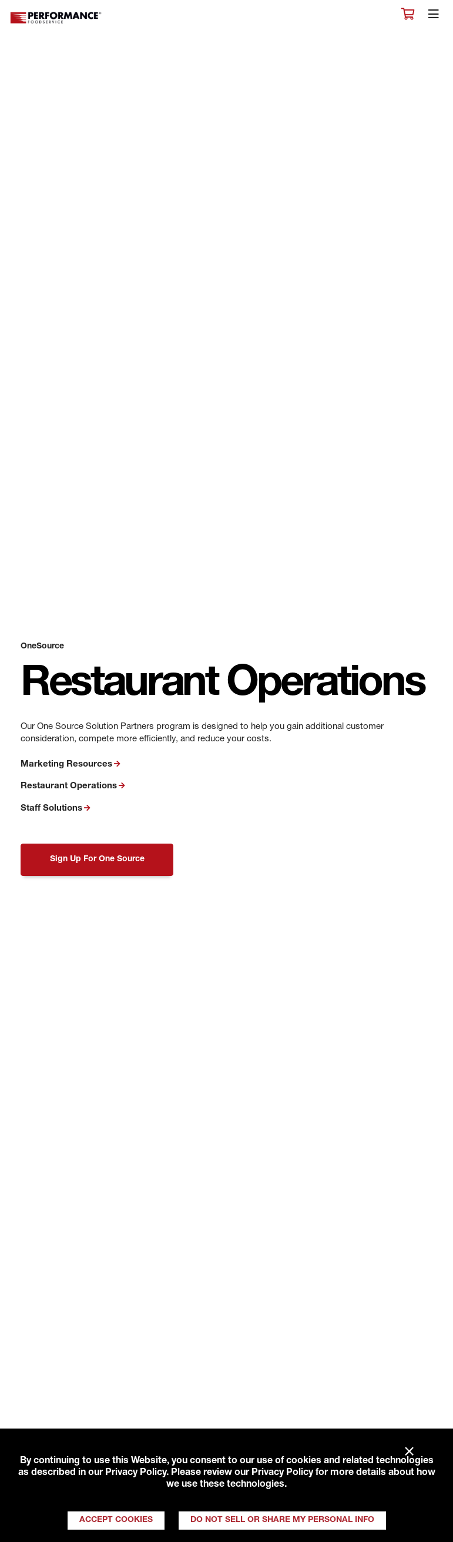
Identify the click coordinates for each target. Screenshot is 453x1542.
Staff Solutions (51, 808)
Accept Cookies (116, 1520)
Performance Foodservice (56, 18)
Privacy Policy (135, 1473)
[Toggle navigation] (433, 17)
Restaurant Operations (69, 786)
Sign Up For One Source (97, 859)
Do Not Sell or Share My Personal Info (282, 1520)
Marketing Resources (66, 764)
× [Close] (409, 1452)
